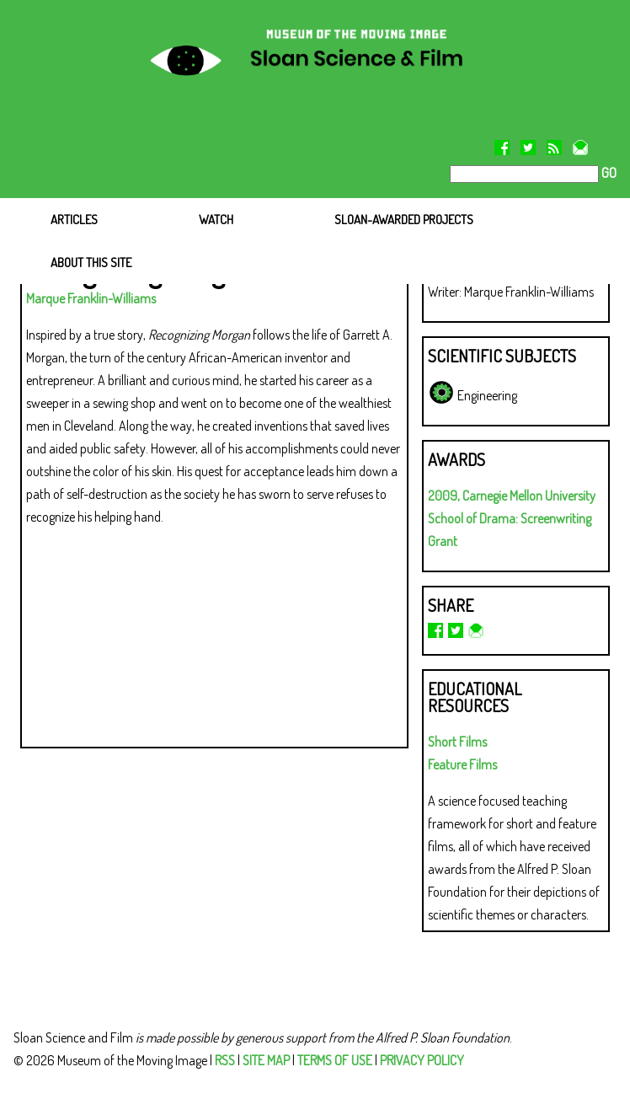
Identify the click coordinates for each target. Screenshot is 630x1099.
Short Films (457, 741)
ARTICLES (74, 220)
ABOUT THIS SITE (91, 263)
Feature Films (462, 764)
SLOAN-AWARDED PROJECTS (403, 220)
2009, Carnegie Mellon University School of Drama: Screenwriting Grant (511, 518)
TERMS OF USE (334, 1060)
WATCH (216, 220)
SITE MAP (266, 1060)
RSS (225, 1060)
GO (608, 172)
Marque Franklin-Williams (91, 298)
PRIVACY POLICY (422, 1060)
